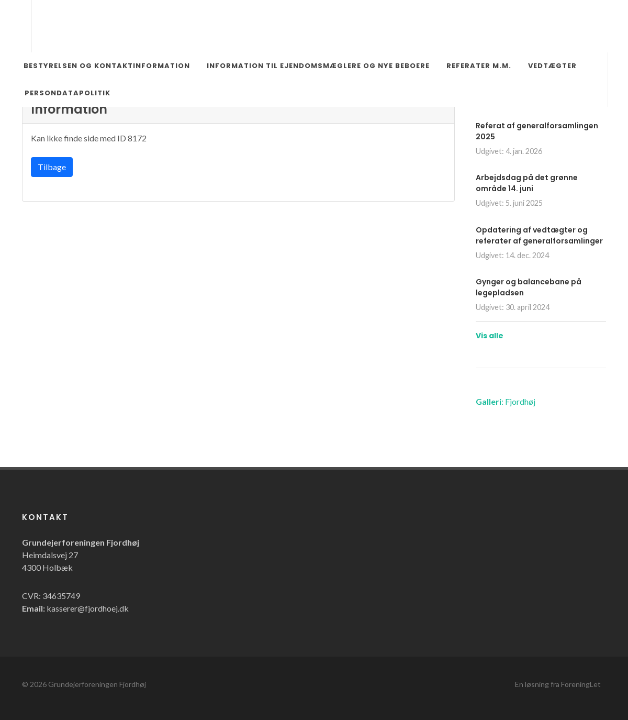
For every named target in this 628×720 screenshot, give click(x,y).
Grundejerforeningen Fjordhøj (97, 684)
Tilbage (52, 167)
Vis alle (489, 335)
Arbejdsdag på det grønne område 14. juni (527, 183)
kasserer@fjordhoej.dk (88, 608)
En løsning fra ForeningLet (558, 684)
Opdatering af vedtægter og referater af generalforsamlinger (539, 235)
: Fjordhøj (505, 401)
